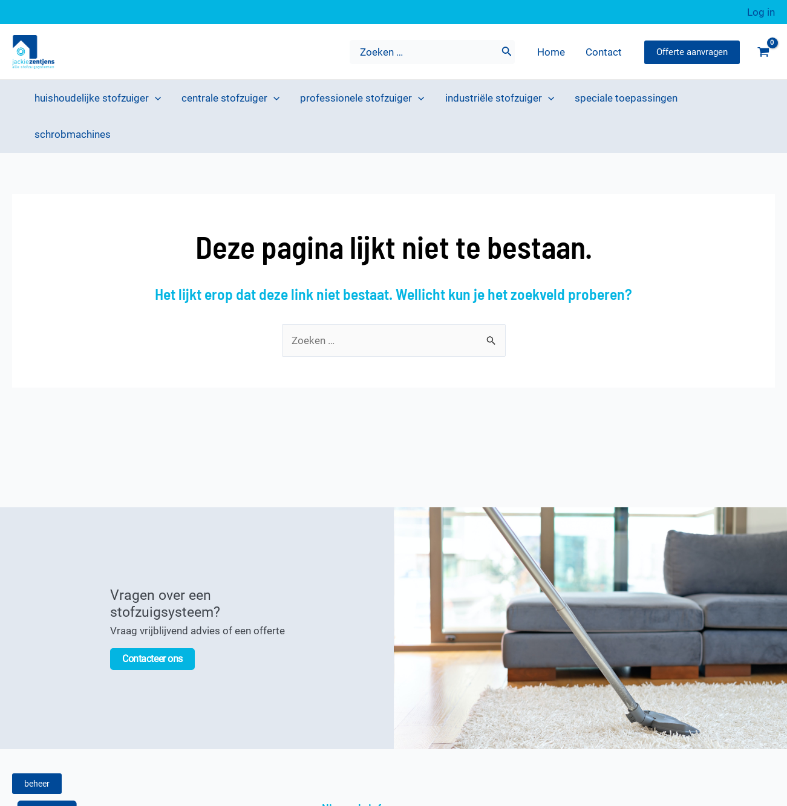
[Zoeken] (507, 52)
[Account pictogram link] (761, 12)
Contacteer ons (152, 659)
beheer (37, 783)
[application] (155, 98)
